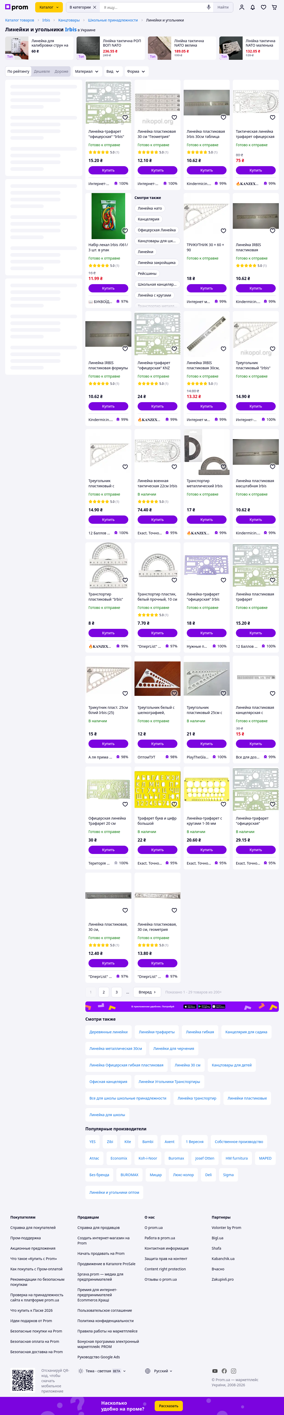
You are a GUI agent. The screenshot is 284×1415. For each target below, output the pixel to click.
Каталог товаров (19, 20)
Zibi (110, 1141)
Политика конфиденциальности (106, 1320)
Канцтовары (69, 20)
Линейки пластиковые (247, 1098)
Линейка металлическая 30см (115, 1048)
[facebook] (224, 1371)
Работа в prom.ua (160, 1237)
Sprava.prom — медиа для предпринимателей (100, 1277)
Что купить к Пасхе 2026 (31, 1310)
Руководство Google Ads (99, 1356)
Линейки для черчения (173, 1048)
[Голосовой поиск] (208, 7)
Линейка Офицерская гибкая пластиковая (126, 1065)
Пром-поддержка (25, 1237)
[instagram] (233, 1371)
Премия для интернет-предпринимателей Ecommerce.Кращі (97, 1294)
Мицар (156, 1174)
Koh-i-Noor (148, 1158)
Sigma (228, 1174)
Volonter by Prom (226, 1227)
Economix (119, 1158)
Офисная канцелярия (108, 1081)
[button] (108, 170)
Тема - (98, 1370)
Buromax (176, 1158)
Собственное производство (239, 1141)
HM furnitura (237, 1158)
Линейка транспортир (197, 1098)
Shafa (216, 1248)
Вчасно (218, 1268)
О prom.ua (154, 1227)
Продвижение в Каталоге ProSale (107, 1263)
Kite (127, 1141)
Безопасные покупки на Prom (36, 1331)
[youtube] (215, 1371)
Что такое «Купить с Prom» (33, 1258)
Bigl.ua (217, 1237)
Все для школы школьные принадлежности (127, 1098)
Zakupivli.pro (223, 1279)
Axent (170, 1141)
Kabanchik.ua (223, 1258)
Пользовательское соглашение (105, 1310)
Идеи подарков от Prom (31, 1320)
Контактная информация (167, 1248)
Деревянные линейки (108, 1031)
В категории (83, 7)
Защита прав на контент (166, 1258)
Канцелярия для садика (246, 1031)
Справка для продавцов (99, 1227)
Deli (208, 1174)
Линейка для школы (107, 1114)
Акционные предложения (32, 1248)
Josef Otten (205, 1158)
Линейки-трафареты (157, 1031)
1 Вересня (194, 1141)
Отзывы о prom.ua (161, 1279)
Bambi (147, 1141)
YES (92, 1141)
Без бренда (99, 1174)
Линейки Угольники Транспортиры (169, 1081)
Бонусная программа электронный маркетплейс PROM (108, 1344)
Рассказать (168, 1405)
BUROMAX (129, 1174)
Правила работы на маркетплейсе (108, 1331)
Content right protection (165, 1268)
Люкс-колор (183, 1174)
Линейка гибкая (200, 1031)
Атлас (94, 1158)
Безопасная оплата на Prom (34, 1341)
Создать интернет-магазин (101, 1237)
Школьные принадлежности (113, 20)
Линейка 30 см (187, 1065)
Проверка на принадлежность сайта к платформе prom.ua (36, 1297)
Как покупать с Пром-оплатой (36, 1268)
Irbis (46, 20)
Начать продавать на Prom (101, 1253)
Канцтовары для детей (232, 1065)
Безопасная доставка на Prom (36, 1351)
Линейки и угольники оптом (114, 1192)
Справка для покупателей (33, 1227)
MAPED (265, 1158)
